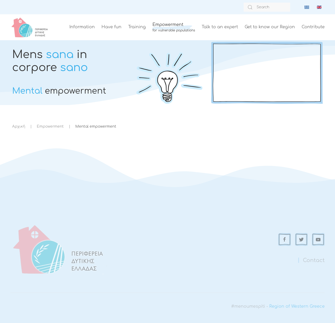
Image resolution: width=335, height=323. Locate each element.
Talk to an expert (220, 27)
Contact (314, 260)
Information (82, 27)
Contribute (313, 27)
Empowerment (50, 126)
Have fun (111, 27)
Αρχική (18, 126)
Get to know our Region (270, 27)
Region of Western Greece (297, 306)
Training (137, 27)
